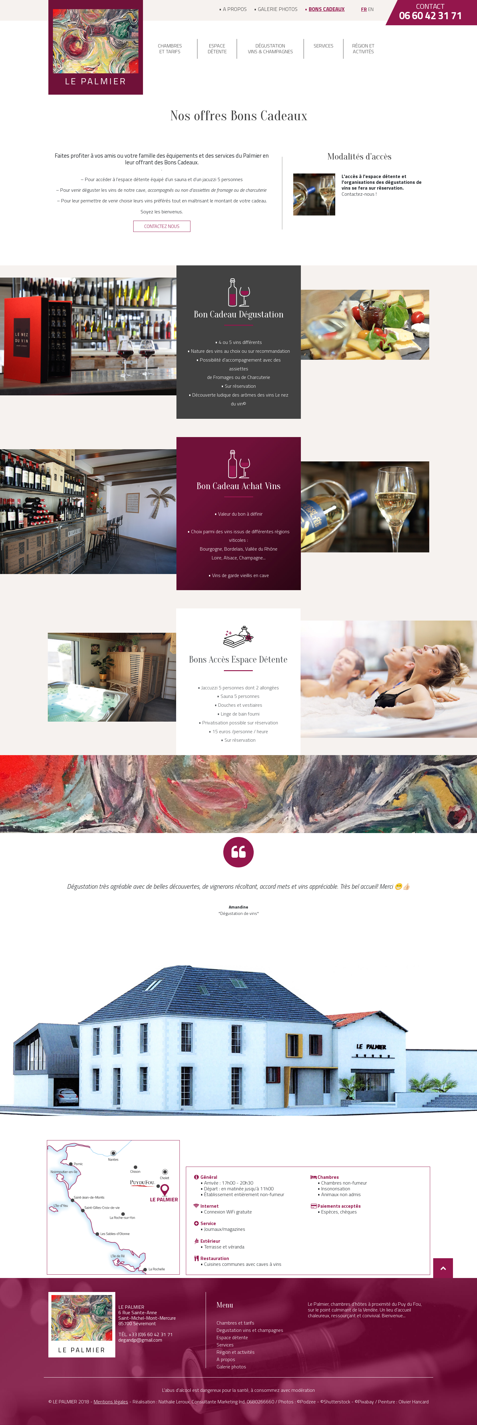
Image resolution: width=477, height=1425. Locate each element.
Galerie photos (278, 9)
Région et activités (363, 48)
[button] (161, 226)
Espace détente (217, 48)
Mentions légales (111, 1401)
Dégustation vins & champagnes (270, 48)
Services (323, 45)
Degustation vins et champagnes (250, 1330)
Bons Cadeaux (327, 9)
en (371, 9)
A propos (235, 9)
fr (364, 9)
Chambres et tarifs (170, 48)
